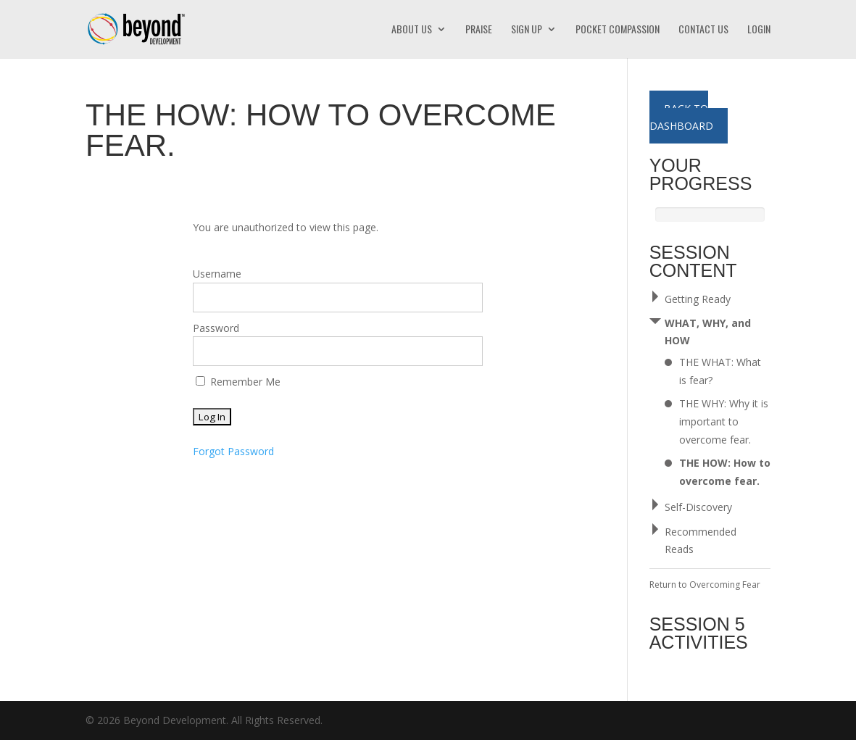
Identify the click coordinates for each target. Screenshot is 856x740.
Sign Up (526, 30)
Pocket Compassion (617, 30)
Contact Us (703, 30)
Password (216, 328)
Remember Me (238, 381)
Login (758, 30)
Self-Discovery (698, 507)
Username (217, 273)
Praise (478, 30)
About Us (411, 30)
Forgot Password (233, 451)
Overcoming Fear (724, 584)
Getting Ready (698, 299)
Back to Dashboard (681, 117)
